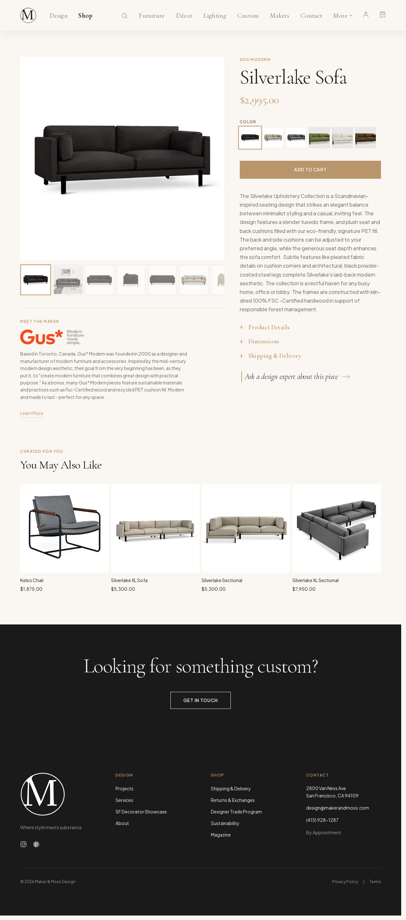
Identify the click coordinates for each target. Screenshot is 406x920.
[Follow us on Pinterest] (36, 844)
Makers (279, 15)
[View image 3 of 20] (99, 279)
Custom (248, 15)
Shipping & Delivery (231, 788)
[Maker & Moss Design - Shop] (28, 15)
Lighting (215, 15)
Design (58, 15)
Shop (85, 15)
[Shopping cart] (382, 14)
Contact (311, 15)
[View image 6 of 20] (193, 279)
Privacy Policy (345, 881)
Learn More (31, 414)
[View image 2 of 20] (68, 279)
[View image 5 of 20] (162, 279)
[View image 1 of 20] (35, 279)
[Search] (124, 16)
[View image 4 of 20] (131, 279)
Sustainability (225, 823)
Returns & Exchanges (233, 800)
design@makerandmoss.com (337, 808)
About (122, 823)
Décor (184, 15)
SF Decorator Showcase (141, 811)
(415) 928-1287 (322, 820)
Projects (125, 788)
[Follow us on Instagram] (23, 844)
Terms (375, 881)
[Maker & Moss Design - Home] (57, 794)
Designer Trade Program (236, 811)
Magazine (221, 835)
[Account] (366, 14)
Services (124, 800)
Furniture (151, 15)
